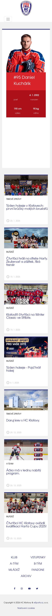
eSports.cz (38, 602)
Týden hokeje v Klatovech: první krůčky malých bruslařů (27, 207)
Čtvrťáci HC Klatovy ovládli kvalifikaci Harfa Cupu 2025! (26, 524)
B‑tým (38, 563)
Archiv (26, 576)
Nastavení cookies (26, 608)
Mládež (14, 570)
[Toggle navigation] (8, 19)
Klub (14, 557)
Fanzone (38, 570)
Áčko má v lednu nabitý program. (23, 472)
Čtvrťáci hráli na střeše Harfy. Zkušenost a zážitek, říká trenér (27, 261)
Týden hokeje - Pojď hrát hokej (23, 369)
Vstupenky (38, 557)
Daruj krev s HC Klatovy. (23, 420)
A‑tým (14, 563)
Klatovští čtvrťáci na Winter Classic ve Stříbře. (25, 316)
